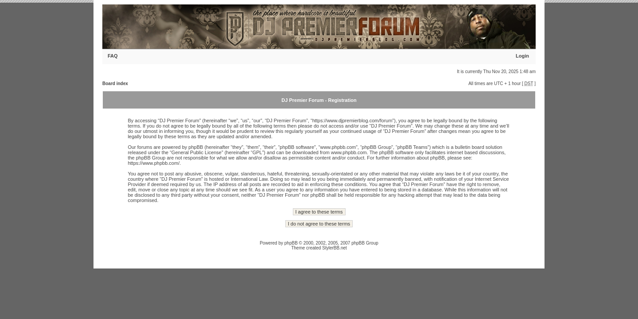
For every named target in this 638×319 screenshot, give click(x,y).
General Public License (196, 152)
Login (522, 55)
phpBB (291, 243)
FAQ (113, 55)
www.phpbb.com (349, 152)
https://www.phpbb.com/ (153, 163)
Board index (115, 83)
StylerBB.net (334, 247)
